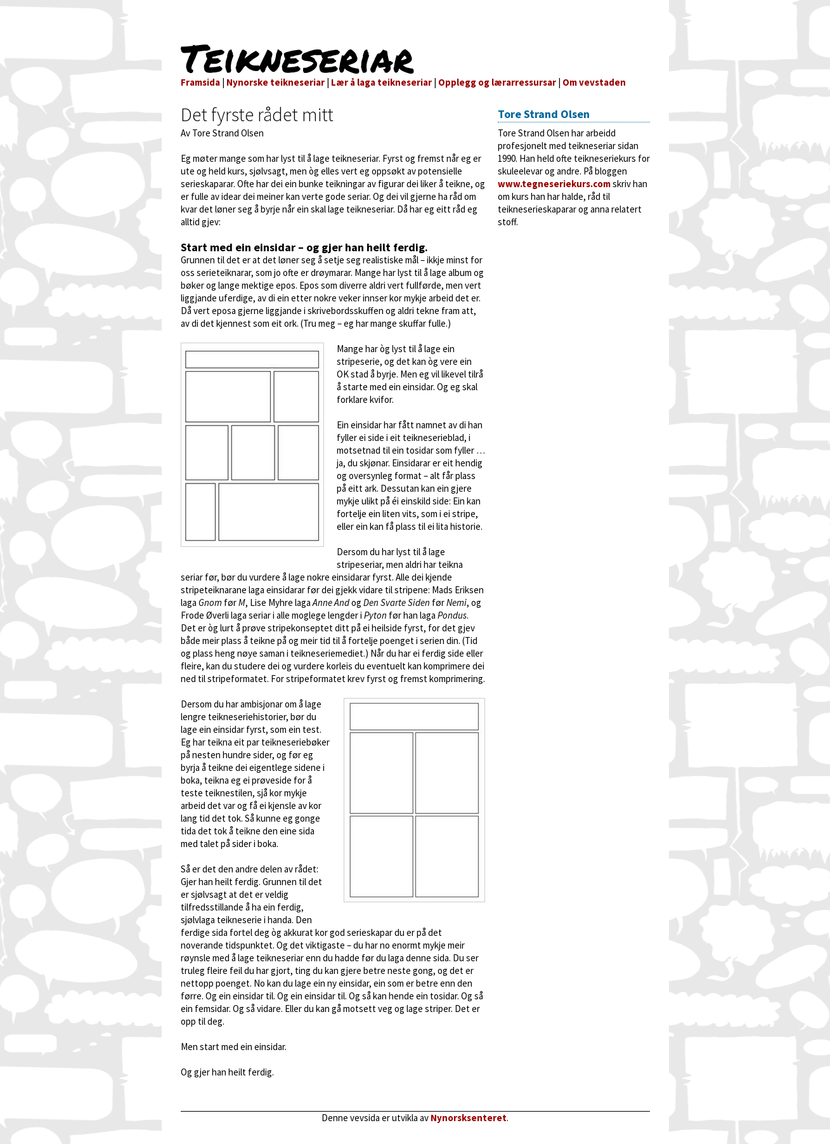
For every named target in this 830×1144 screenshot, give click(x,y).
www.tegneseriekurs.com (554, 184)
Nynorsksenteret (469, 1118)
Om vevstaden (594, 82)
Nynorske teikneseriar (275, 82)
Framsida (200, 82)
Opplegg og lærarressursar (497, 82)
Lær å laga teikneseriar (381, 82)
